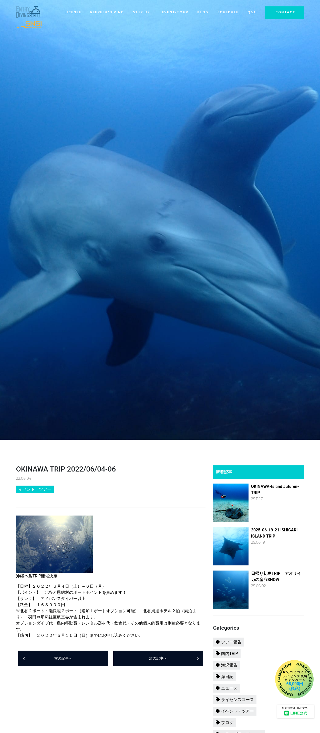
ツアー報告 (231, 642)
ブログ (227, 722)
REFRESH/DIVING (107, 12)
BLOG (203, 12)
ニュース (229, 688)
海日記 (227, 676)
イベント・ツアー (34, 489)
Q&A (251, 12)
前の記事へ (63, 658)
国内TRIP (229, 653)
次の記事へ (158, 658)
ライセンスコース (237, 699)
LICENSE (73, 12)
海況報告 (229, 665)
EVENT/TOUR (175, 12)
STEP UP (141, 12)
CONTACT (285, 12)
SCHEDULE (228, 12)
